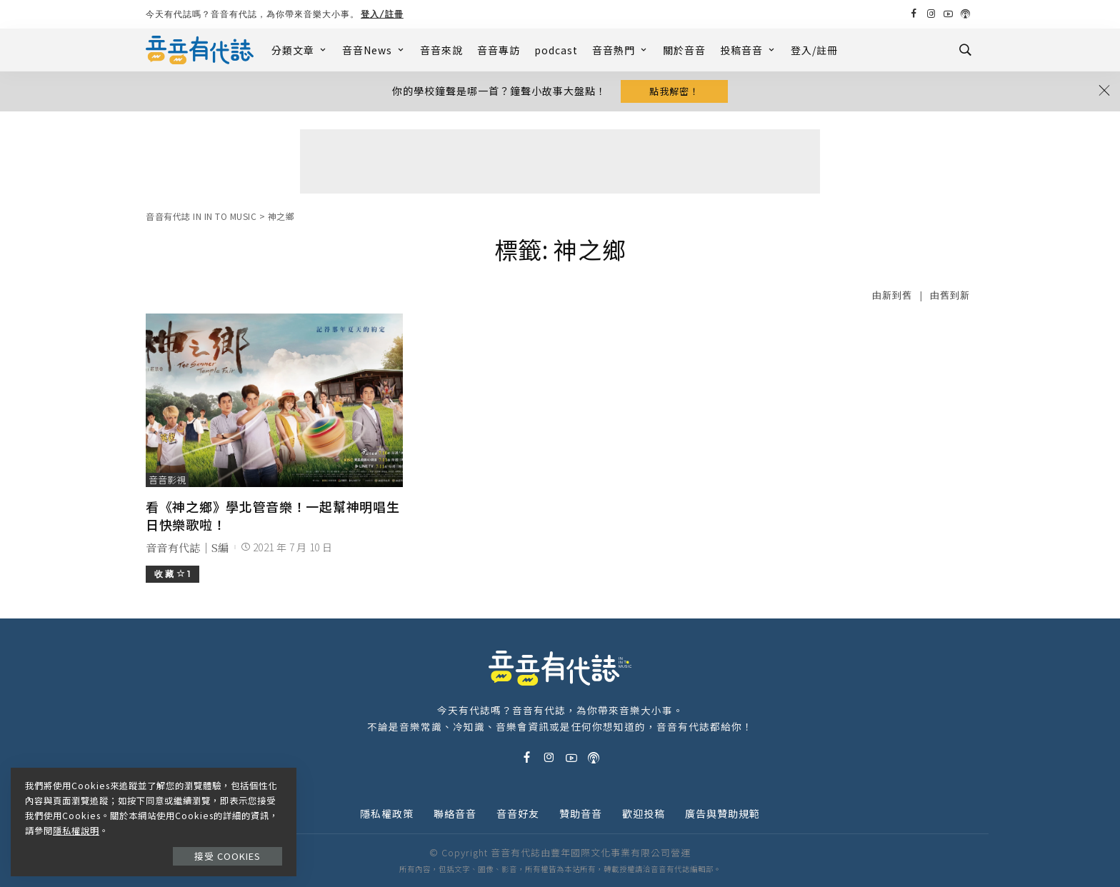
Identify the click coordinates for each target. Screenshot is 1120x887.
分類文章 (299, 50)
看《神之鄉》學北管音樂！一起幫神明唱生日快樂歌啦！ (272, 515)
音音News (374, 50)
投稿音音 (748, 50)
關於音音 (684, 50)
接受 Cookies (227, 856)
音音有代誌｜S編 (187, 547)
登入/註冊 (382, 14)
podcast (556, 50)
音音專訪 (498, 50)
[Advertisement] (560, 161)
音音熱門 (620, 50)
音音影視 (167, 479)
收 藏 (172, 573)
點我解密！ (674, 91)
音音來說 (441, 50)
